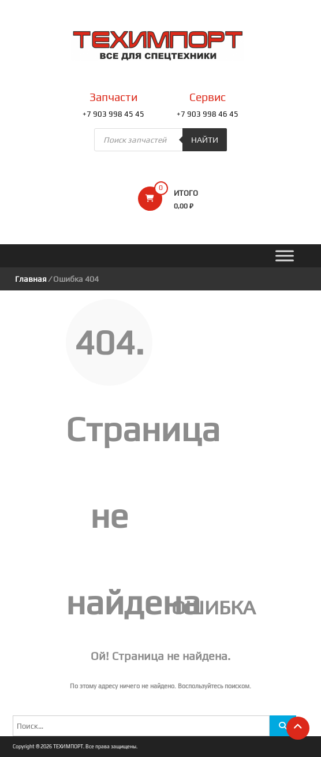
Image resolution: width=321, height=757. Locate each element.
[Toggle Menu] (284, 256)
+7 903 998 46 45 (207, 114)
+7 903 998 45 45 (113, 114)
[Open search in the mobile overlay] (160, 139)
